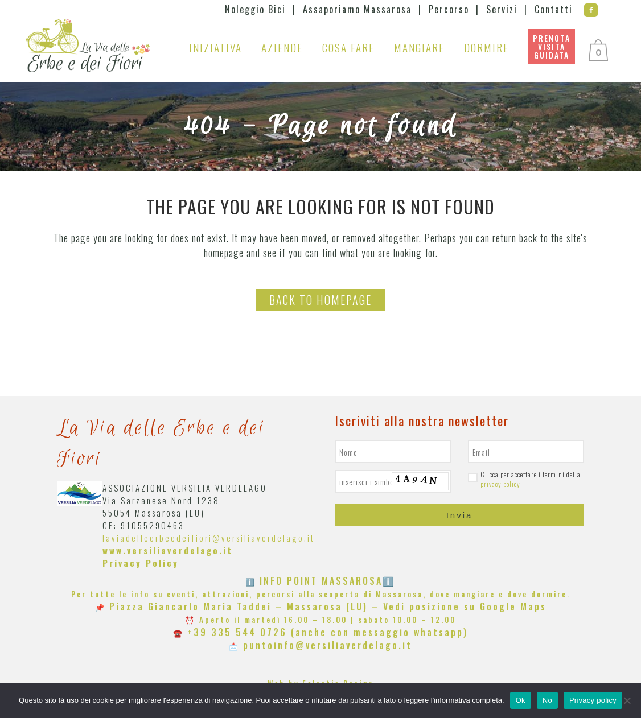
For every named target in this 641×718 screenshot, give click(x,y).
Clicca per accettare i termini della (524, 479)
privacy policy (500, 484)
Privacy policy (593, 700)
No (547, 700)
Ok (520, 700)
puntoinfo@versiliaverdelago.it (327, 645)
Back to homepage (320, 299)
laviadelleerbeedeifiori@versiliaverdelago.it (208, 537)
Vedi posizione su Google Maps (465, 606)
